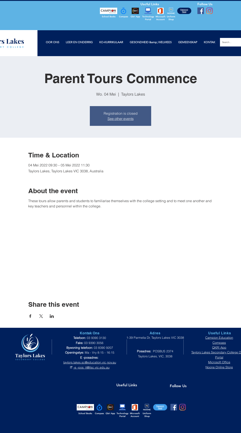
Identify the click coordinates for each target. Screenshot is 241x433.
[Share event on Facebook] (30, 316)
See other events (121, 118)
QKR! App (219, 347)
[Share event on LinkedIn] (52, 316)
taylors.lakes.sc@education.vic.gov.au (89, 362)
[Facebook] (200, 10)
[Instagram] (209, 10)
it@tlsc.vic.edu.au (97, 367)
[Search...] (229, 42)
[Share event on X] (41, 316)
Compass (219, 343)
